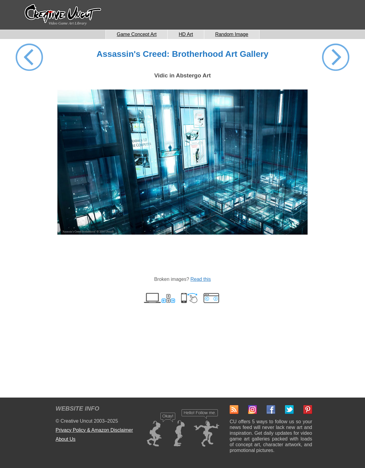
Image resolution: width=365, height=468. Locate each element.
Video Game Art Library (67, 23)
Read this (200, 279)
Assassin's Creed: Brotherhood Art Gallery (183, 54)
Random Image (231, 34)
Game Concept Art (137, 34)
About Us (66, 439)
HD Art (186, 34)
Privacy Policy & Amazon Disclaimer (94, 430)
